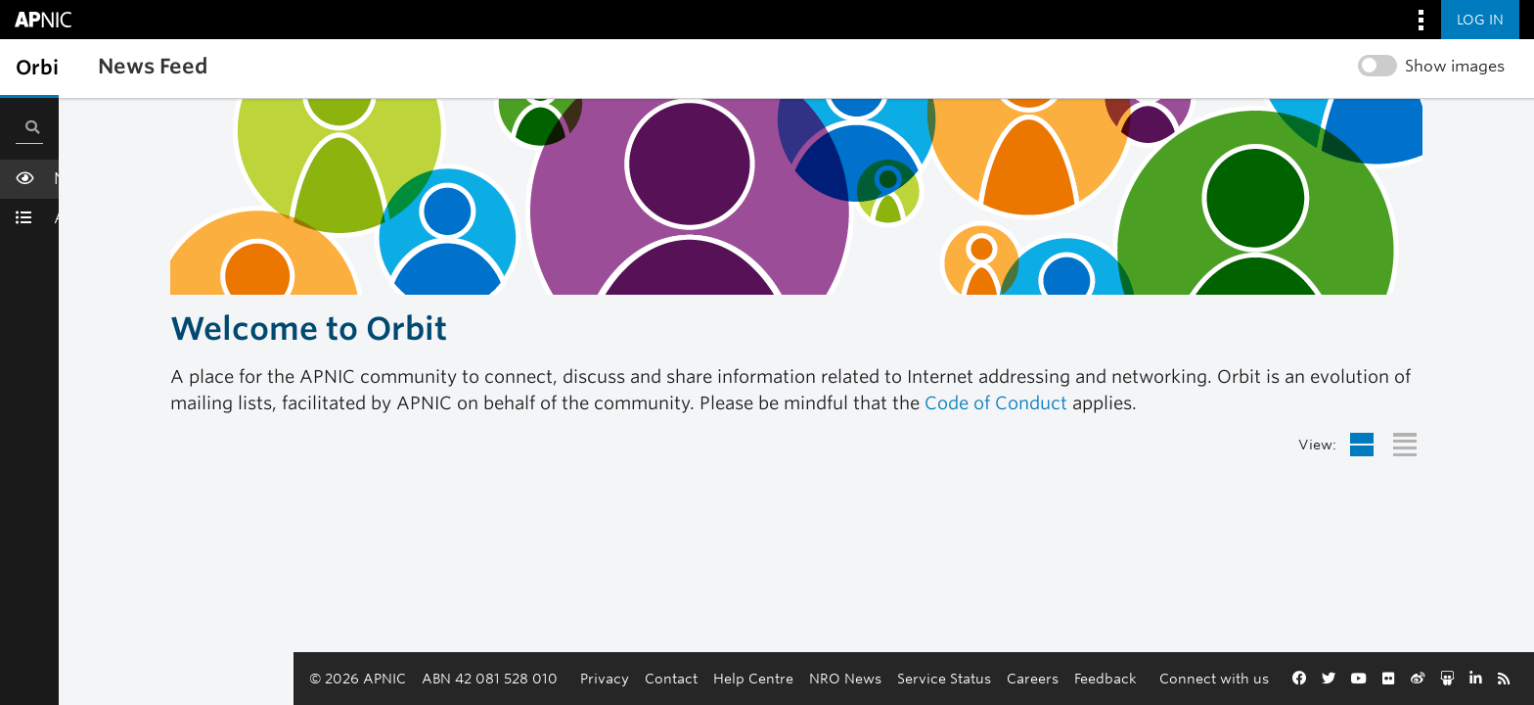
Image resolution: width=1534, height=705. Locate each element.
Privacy (487, 678)
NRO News (728, 678)
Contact (553, 678)
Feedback (988, 678)
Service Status (827, 678)
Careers (915, 678)
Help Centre (636, 678)
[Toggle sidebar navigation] (35, 67)
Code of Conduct (996, 403)
